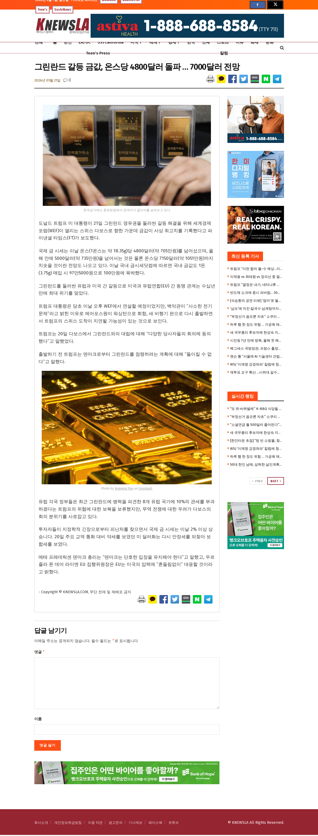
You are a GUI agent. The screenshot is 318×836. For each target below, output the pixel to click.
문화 (270, 42)
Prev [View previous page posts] (257, 481)
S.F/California (110, 42)
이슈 (240, 42)
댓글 (39, 653)
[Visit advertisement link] (255, 525)
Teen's (42, 9)
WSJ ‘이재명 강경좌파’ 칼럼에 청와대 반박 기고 (256, 364)
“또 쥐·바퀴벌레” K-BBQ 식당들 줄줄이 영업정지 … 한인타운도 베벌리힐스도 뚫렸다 (256, 409)
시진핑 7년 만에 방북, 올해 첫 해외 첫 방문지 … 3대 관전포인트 (256, 340)
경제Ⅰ (174, 42)
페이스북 (155, 824)
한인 (68, 42)
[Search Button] (282, 47)
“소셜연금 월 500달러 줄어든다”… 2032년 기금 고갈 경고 (256, 425)
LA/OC (85, 42)
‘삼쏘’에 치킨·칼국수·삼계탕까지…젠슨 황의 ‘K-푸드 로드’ (256, 309)
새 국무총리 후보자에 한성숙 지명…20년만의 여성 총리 (256, 332)
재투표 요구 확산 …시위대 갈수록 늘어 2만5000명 (256, 372)
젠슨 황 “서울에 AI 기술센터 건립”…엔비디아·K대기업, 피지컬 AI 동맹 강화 (256, 356)
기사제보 (135, 824)
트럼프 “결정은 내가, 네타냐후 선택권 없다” (256, 285)
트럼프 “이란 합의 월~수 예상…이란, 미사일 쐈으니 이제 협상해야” (256, 269)
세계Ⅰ (155, 42)
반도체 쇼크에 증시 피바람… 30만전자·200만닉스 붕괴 (256, 293)
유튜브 (173, 824)
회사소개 (41, 824)
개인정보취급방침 (68, 824)
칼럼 (224, 53)
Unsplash (145, 488)
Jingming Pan (124, 488)
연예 (206, 42)
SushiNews (62, 9)
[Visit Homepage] (62, 25)
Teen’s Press (98, 53)
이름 (38, 720)
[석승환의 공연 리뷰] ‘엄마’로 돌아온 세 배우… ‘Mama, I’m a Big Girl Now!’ (256, 301)
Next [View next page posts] (275, 481)
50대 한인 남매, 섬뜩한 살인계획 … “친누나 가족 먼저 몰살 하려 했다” (256, 464)
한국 (191, 42)
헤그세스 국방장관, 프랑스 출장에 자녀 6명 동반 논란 (256, 348)
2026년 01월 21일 (47, 80)
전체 (39, 42)
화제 (254, 42)
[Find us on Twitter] (275, 5)
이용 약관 (95, 824)
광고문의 (115, 824)
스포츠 (223, 42)
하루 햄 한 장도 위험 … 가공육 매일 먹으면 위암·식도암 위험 (256, 324)
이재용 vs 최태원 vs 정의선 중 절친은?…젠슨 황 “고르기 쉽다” (256, 277)
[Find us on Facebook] (258, 5)
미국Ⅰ (136, 42)
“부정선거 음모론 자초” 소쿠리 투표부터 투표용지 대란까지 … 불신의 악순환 (256, 317)
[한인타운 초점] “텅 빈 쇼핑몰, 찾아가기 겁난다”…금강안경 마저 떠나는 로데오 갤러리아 (256, 441)
